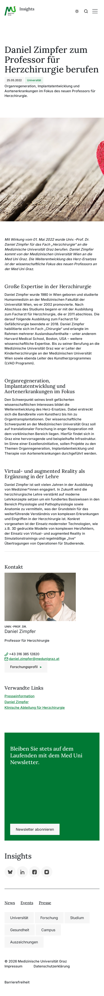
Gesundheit (19, 930)
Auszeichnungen (24, 942)
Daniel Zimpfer (17, 702)
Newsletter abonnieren (35, 829)
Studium (77, 917)
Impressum (13, 966)
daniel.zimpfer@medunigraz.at (34, 659)
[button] (76, 11)
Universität (19, 917)
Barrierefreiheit (17, 982)
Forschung (49, 917)
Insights (26, 8)
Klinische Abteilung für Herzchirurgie (35, 707)
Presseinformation (20, 696)
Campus (48, 930)
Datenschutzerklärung (52, 966)
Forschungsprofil (24, 667)
